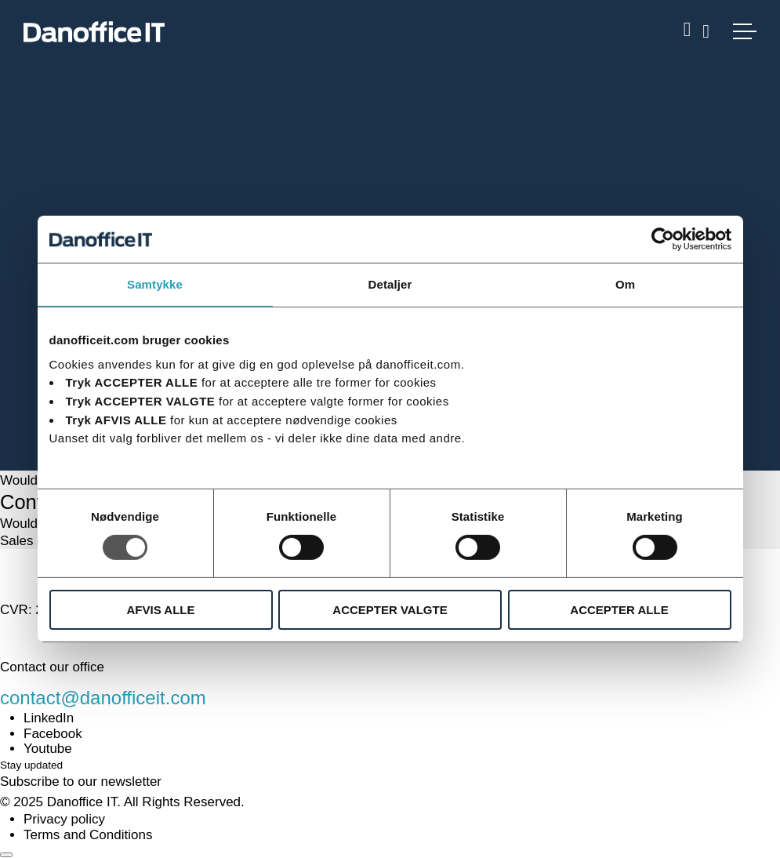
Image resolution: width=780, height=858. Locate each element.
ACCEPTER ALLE (619, 609)
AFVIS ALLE (161, 609)
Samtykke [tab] (155, 284)
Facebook (53, 733)
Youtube (48, 748)
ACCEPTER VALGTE (389, 609)
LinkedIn (49, 718)
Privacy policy (64, 819)
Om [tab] (625, 284)
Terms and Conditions (88, 834)
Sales (17, 540)
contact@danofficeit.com (103, 697)
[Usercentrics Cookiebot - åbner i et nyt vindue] (662, 239)
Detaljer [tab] (390, 284)
